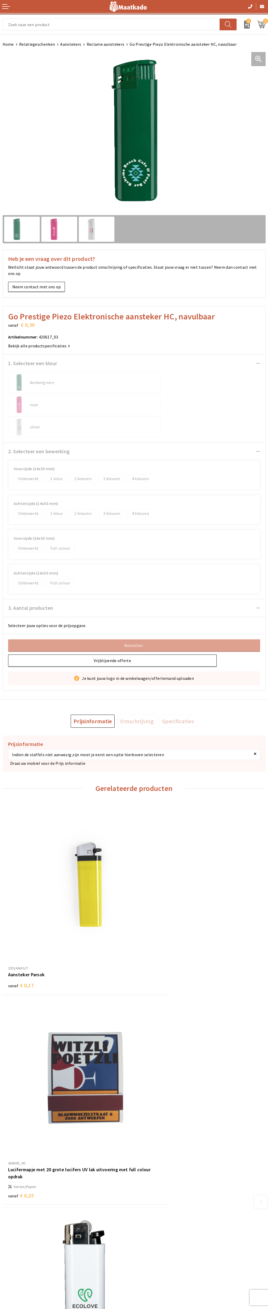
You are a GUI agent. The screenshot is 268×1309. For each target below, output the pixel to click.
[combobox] (111, 24)
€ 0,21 (21, 1107)
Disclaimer (147, 1255)
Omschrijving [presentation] (137, 699)
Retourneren (14, 1246)
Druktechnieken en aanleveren (165, 1192)
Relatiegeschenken (37, 44)
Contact (10, 1229)
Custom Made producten (159, 1183)
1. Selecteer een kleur (32, 363)
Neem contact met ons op (36, 286)
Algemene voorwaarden (159, 1229)
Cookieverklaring (153, 1238)
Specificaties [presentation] (178, 699)
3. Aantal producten (30, 585)
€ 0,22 (152, 1122)
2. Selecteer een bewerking (39, 429)
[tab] (93, 698)
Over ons (145, 1166)
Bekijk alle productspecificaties (39, 345)
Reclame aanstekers (105, 44)
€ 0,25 (152, 944)
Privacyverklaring (153, 1246)
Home (8, 44)
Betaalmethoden (19, 1238)
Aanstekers (70, 44)
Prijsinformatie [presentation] (93, 699)
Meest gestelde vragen (158, 1175)
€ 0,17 (21, 929)
